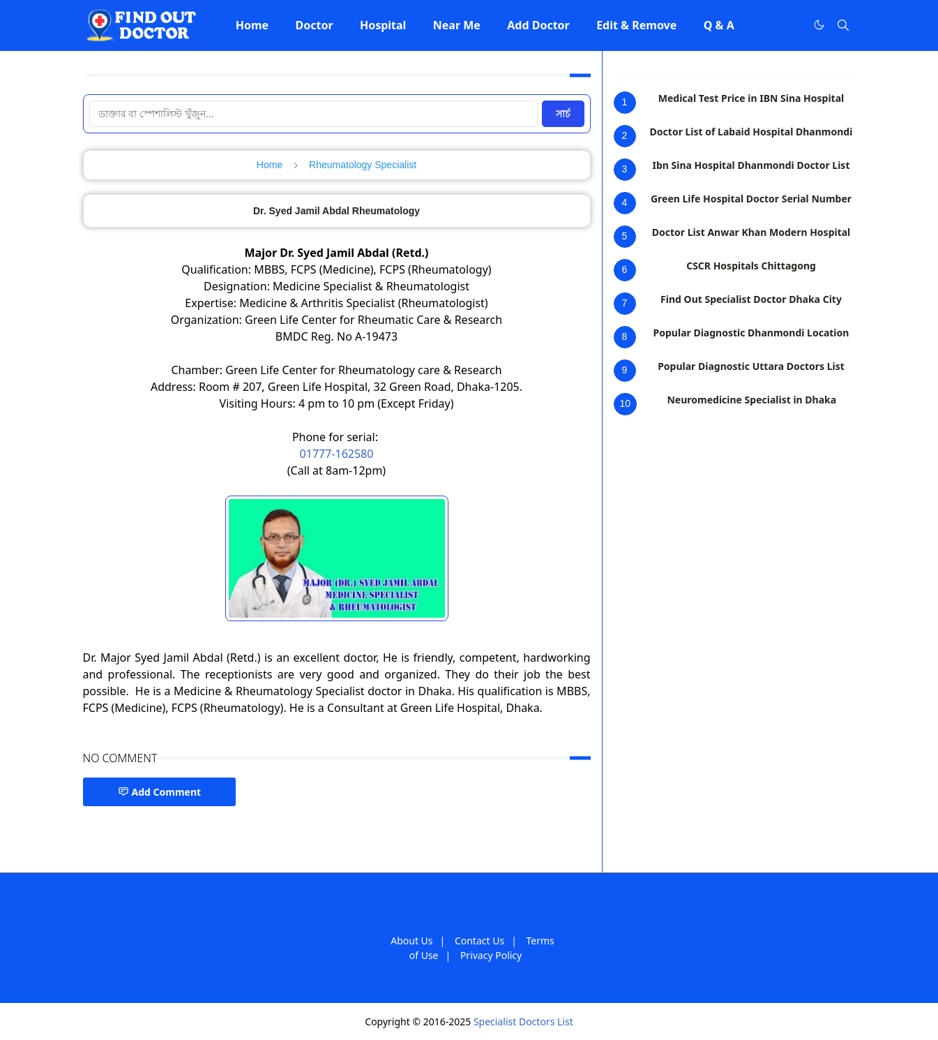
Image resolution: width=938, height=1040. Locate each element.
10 (625, 403)
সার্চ (563, 113)
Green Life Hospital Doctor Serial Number (751, 198)
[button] (252, 25)
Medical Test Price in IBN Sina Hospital (751, 98)
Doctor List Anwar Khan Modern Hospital (751, 232)
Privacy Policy (491, 955)
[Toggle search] (843, 25)
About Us (411, 940)
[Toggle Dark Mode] (819, 24)
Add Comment (160, 791)
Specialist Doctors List (523, 1021)
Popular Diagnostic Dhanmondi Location (751, 332)
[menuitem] (252, 25)
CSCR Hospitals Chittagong (751, 265)
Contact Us (479, 940)
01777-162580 (337, 453)
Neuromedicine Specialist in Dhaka (751, 399)
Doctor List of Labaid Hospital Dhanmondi (751, 131)
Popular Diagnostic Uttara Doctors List (751, 366)
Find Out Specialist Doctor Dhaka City (751, 299)
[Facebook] (790, 25)
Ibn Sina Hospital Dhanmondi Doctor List (751, 165)
